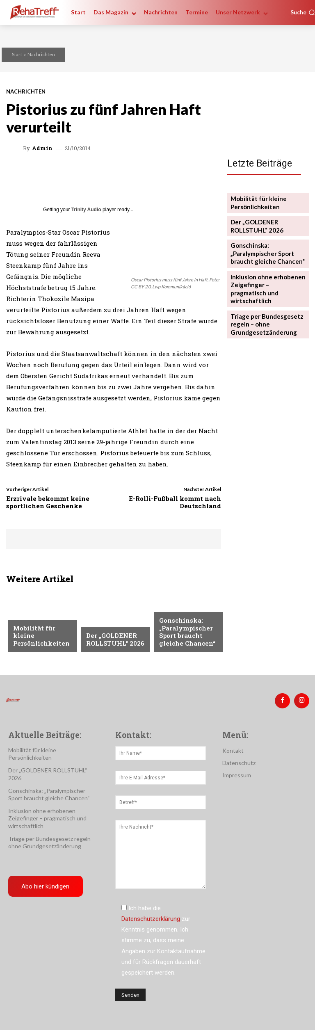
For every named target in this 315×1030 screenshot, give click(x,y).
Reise (93, 623)
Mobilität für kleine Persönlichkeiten (42, 640)
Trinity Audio (86, 209)
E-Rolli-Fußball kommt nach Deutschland (175, 502)
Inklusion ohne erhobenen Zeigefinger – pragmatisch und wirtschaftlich (265, 276)
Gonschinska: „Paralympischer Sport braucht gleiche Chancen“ (184, 634)
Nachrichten (41, 54)
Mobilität (27, 623)
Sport (167, 611)
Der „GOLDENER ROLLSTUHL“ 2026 (112, 640)
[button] (302, 12)
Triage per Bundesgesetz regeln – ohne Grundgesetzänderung (264, 304)
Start (17, 54)
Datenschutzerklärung (150, 916)
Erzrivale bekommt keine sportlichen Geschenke (47, 502)
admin (42, 148)
